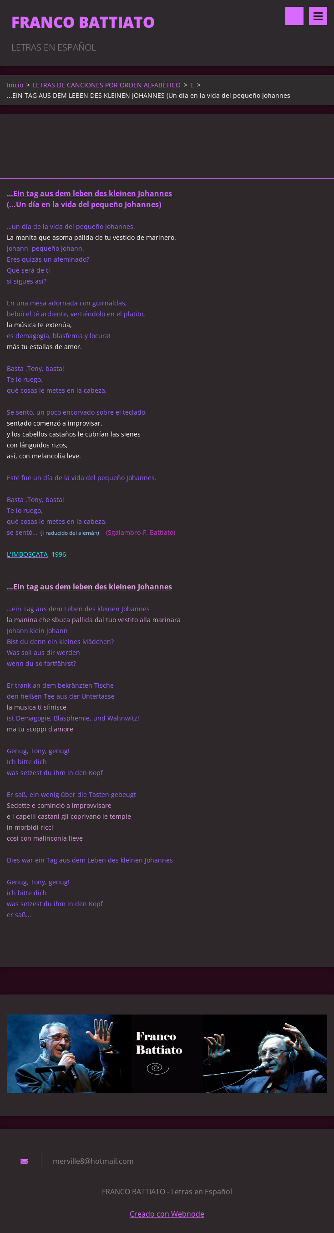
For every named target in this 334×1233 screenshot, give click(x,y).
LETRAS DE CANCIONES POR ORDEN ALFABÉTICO (107, 85)
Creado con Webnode (167, 1214)
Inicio (15, 85)
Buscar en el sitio (294, 16)
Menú (318, 16)
